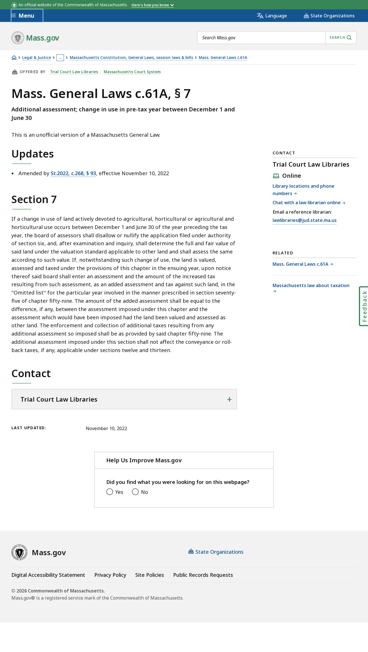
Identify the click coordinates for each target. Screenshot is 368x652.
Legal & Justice (36, 57)
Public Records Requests (203, 574)
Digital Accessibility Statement (48, 574)
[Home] (14, 57)
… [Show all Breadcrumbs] (60, 57)
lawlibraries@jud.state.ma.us (305, 220)
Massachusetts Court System (132, 71)
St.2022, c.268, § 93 (73, 173)
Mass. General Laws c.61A (223, 57)
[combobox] (277, 37)
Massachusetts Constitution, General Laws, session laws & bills (131, 57)
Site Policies (149, 574)
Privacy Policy (110, 574)
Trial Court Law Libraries (74, 71)
